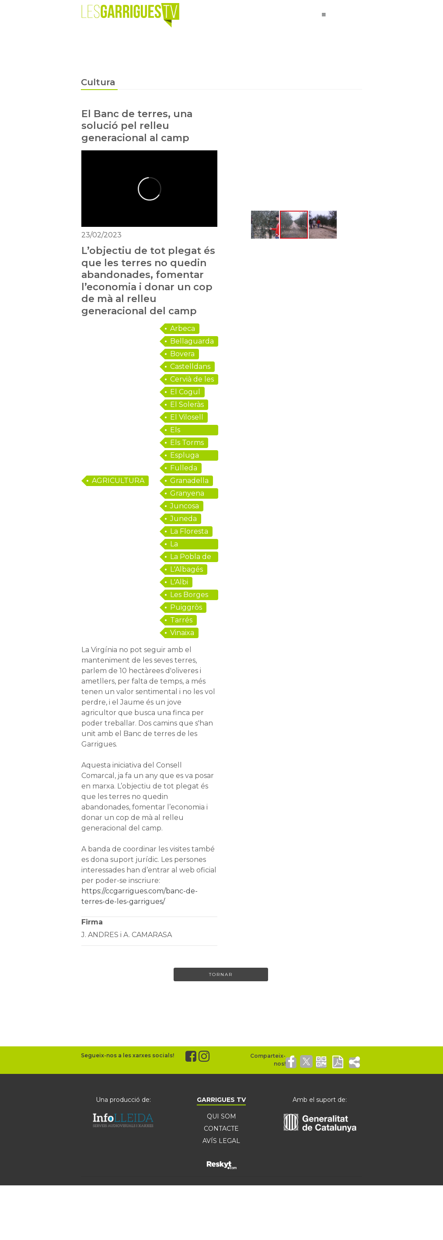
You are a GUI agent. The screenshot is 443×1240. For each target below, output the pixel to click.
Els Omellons (187, 430)
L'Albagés (186, 569)
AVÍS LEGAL (221, 1141)
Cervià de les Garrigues (192, 380)
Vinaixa (182, 633)
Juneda (183, 518)
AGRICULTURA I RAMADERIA (118, 481)
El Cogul (185, 392)
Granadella (189, 480)
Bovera (182, 354)
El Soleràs (187, 404)
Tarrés (181, 620)
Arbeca (182, 328)
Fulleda (183, 468)
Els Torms (187, 442)
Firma (92, 922)
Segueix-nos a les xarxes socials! (127, 1055)
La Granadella (189, 544)
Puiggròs (186, 607)
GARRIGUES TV (221, 1100)
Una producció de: (123, 1100)
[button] (234, 159)
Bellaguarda (192, 341)
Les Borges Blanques (189, 595)
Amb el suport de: (320, 1100)
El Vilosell (186, 417)
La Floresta (189, 531)
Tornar (221, 974)
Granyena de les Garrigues (187, 494)
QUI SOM (221, 1116)
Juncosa (184, 506)
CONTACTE (221, 1128)
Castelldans (190, 366)
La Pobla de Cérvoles (190, 557)
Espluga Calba (184, 456)
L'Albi (179, 582)
